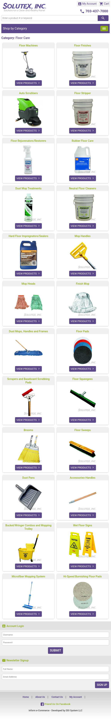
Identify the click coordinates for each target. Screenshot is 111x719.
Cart (104, 4)
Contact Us (57, 697)
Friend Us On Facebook (55, 704)
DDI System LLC (74, 710)
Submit (55, 650)
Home (26, 697)
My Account (87, 4)
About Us (40, 697)
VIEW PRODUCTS (28, 83)
